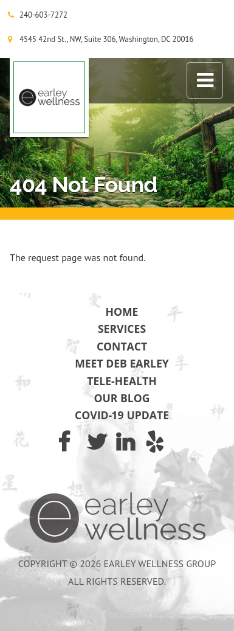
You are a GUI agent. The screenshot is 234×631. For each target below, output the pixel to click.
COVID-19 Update (122, 415)
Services (122, 328)
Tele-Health (122, 381)
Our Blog (122, 398)
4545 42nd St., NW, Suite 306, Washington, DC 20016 (106, 39)
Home (122, 311)
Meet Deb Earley (122, 363)
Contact (122, 346)
